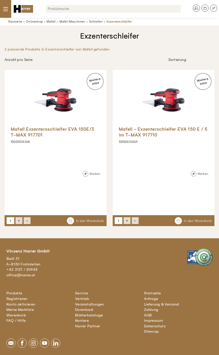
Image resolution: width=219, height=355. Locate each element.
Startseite (15, 21)
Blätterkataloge (89, 315)
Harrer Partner (87, 326)
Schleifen (96, 21)
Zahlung (151, 309)
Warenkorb (16, 315)
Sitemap (151, 331)
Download (84, 309)
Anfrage (151, 298)
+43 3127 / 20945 (22, 269)
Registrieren (16, 298)
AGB (148, 315)
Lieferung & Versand (161, 304)
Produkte (14, 293)
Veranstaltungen (89, 304)
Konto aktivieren (20, 304)
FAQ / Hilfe (16, 320)
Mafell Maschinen (72, 21)
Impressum (153, 320)
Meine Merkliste (20, 309)
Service (81, 293)
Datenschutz (155, 326)
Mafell (51, 21)
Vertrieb (82, 298)
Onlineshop (34, 21)
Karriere (82, 320)
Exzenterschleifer (119, 21)
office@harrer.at (20, 275)
